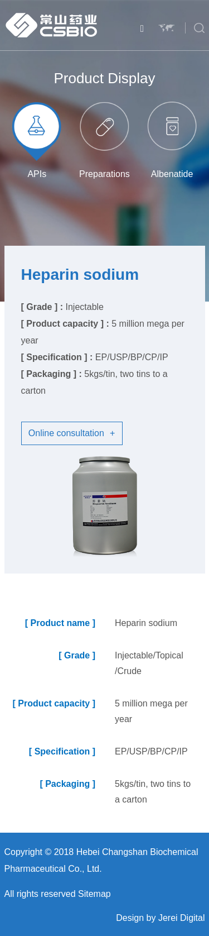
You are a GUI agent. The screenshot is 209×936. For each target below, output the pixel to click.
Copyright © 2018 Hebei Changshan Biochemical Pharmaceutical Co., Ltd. (101, 860)
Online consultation (71, 433)
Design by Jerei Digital (160, 918)
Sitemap (94, 894)
